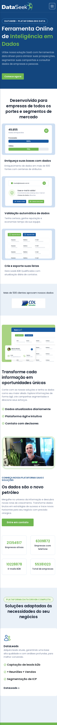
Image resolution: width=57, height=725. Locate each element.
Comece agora (12, 76)
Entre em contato (18, 522)
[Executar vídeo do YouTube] (28, 452)
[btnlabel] (52, 6)
